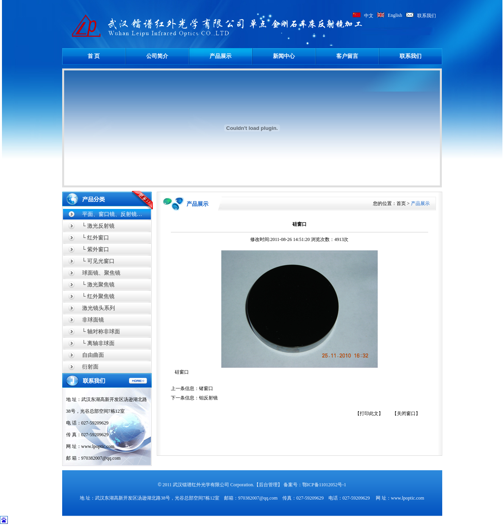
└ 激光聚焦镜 (98, 285)
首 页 (94, 56)
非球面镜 (93, 320)
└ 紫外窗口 (95, 249)
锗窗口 (206, 388)
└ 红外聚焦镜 (98, 296)
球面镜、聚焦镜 (101, 273)
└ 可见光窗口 (98, 261)
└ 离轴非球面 (98, 343)
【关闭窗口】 (406, 413)
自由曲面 (93, 355)
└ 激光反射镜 (98, 226)
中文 (368, 15)
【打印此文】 (369, 413)
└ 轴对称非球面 (101, 331)
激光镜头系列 (98, 308)
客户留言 (347, 56)
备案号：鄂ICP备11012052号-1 (314, 484)
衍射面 (90, 367)
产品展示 (220, 56)
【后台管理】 (268, 484)
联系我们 (426, 15)
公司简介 (157, 56)
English (395, 15)
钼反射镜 (208, 398)
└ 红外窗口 (95, 238)
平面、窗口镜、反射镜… (112, 214)
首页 (401, 203)
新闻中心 (284, 56)
